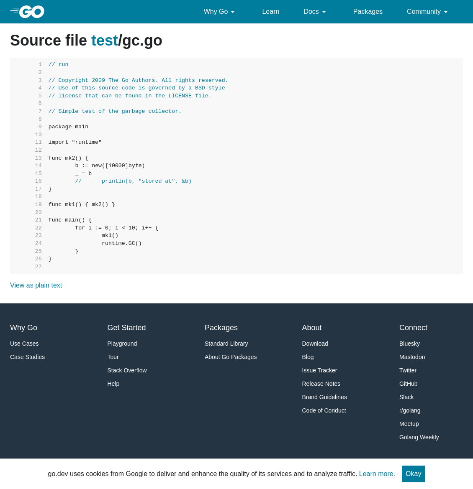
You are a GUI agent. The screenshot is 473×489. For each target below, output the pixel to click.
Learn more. (377, 473)
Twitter (407, 370)
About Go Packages (231, 357)
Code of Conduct (324, 410)
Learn (270, 11)
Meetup (409, 423)
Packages (368, 11)
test (104, 40)
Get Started (127, 327)
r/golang (410, 410)
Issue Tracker (319, 370)
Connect (413, 327)
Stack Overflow (127, 370)
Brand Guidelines (324, 397)
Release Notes (321, 383)
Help (114, 383)
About (312, 327)
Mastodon (412, 357)
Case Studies (27, 357)
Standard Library (226, 343)
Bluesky (409, 343)
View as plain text (36, 285)
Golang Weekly (419, 437)
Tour (113, 357)
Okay (413, 473)
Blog (308, 357)
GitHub (408, 383)
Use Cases (24, 343)
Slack (406, 397)
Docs (316, 12)
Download (315, 343)
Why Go (221, 12)
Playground (122, 343)
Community (429, 12)
